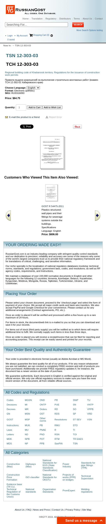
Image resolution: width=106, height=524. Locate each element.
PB (41, 425)
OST (42, 413)
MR (27, 409)
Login (9, 36)
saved (11, 39)
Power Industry (67, 465)
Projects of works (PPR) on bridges (69, 477)
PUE (57, 404)
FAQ (28, 509)
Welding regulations (87, 490)
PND (42, 434)
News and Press (41, 509)
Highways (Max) (31, 465)
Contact (99, 18)
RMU (57, 425)
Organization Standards (49, 490)
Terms (77, 18)
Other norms (43, 419)
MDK (9, 439)
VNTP (90, 404)
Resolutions (61, 419)
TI (74, 430)
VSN (89, 419)
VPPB (90, 409)
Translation (37, 18)
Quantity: (10, 107)
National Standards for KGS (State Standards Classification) (50, 465)
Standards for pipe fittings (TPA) (88, 465)
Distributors (65, 18)
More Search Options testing (89, 30)
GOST (10, 419)
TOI (75, 434)
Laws (9, 430)
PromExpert (69, 490)
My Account (22, 36)
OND (42, 400)
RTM (57, 439)
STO (75, 425)
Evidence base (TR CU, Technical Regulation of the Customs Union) (14, 490)
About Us (87, 18)
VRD (89, 413)
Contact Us (57, 509)
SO (74, 409)
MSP (27, 419)
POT (42, 439)
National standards (31, 490)
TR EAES (78, 439)
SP (74, 413)
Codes (10, 400)
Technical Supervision (87, 477)
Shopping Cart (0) (41, 35)
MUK (27, 425)
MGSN (28, 400)
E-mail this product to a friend (24, 117)
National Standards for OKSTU (50, 477)
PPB (42, 443)
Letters (10, 434)
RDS (57, 413)
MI (26, 404)
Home (26, 18)
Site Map (86, 509)
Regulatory (50, 18)
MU (27, 430)
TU (88, 400)
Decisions (12, 404)
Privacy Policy (73, 509)
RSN (57, 434)
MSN (27, 413)
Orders (43, 409)
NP (26, 443)
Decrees (11, 409)
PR (56, 400)
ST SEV (77, 419)
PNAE (43, 430)
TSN (75, 443)
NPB (27, 439)
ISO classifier (32, 477)
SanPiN (59, 443)
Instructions (13, 425)
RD (56, 409)
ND (26, 434)
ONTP (43, 404)
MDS (9, 443)
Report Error (55, 117)
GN (8, 413)
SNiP (75, 400)
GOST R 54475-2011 (53, 206)
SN (74, 404)
